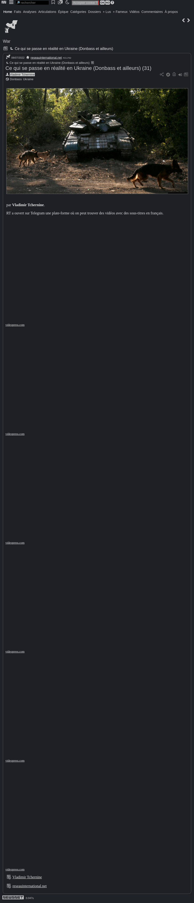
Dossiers (94, 12)
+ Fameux (120, 12)
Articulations (47, 12)
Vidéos (134, 12)
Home (7, 12)
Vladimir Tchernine (22, 74)
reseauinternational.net (46, 57)
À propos (171, 12)
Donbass (16, 79)
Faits (17, 12)
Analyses (29, 12)
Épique (63, 12)
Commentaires (152, 12)
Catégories (78, 12)
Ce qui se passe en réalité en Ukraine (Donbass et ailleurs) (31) (78, 68)
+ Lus (107, 12)
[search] (32, 2)
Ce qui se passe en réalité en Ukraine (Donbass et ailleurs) (61, 49)
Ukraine (28, 79)
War (6, 41)
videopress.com (14, 324)
